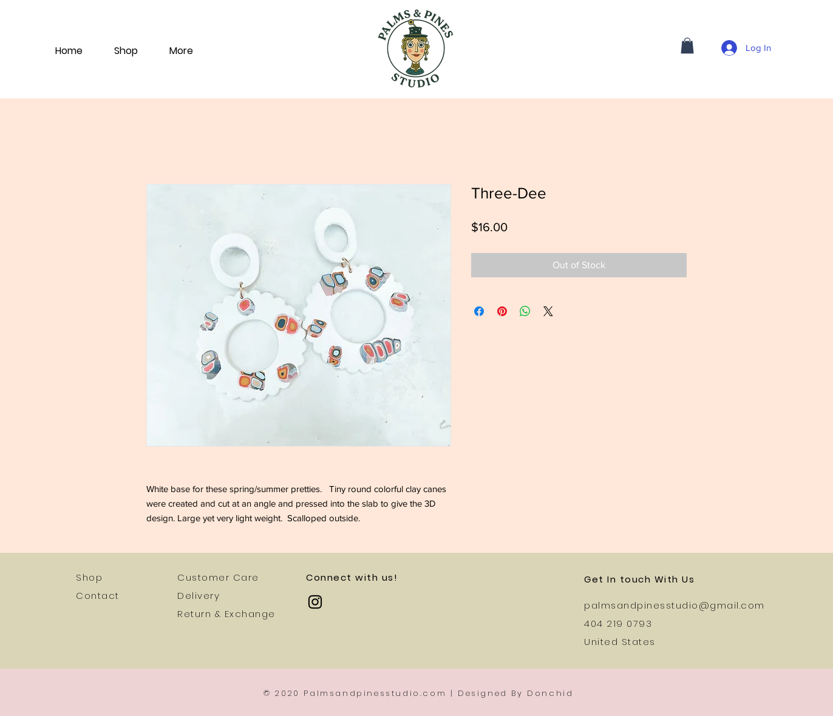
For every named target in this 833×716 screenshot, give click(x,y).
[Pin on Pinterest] (502, 311)
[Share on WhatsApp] (525, 311)
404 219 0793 (618, 623)
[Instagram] (315, 602)
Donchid (550, 693)
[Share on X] (548, 311)
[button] (687, 45)
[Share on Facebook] (479, 311)
